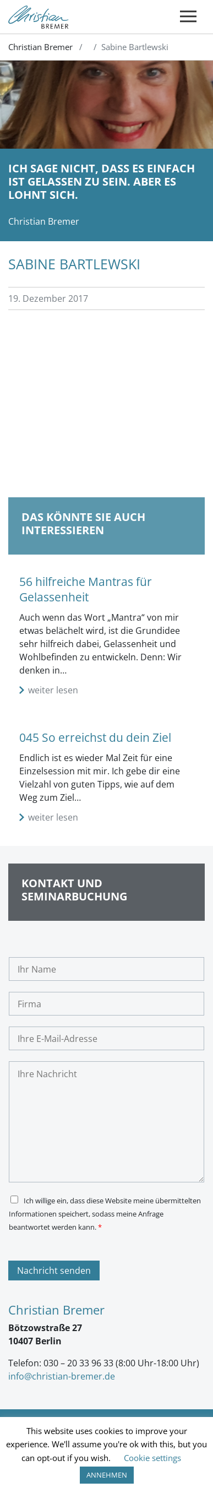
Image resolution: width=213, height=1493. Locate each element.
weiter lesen (53, 690)
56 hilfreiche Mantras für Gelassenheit (85, 589)
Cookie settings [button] (152, 1457)
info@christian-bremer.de (61, 1376)
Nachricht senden (54, 1270)
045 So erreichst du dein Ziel (95, 737)
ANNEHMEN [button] (106, 1475)
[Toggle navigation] (188, 16)
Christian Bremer (40, 46)
